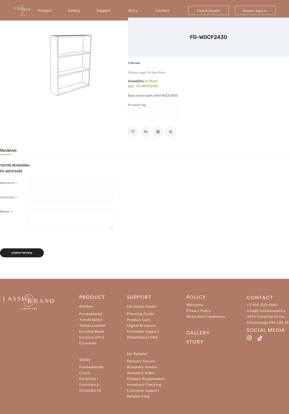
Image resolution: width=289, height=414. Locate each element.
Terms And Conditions (205, 316)
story (195, 342)
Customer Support (143, 331)
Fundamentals (91, 367)
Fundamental (91, 313)
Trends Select (91, 319)
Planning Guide (140, 313)
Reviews (8, 150)
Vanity (85, 359)
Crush (84, 373)
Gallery (74, 10)
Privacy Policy (198, 310)
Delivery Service (141, 361)
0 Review (134, 63)
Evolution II (89, 384)
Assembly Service (142, 367)
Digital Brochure (141, 325)
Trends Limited (92, 325)
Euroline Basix (91, 331)
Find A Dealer (208, 11)
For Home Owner (142, 306)
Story (133, 10)
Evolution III (90, 390)
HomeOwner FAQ (142, 337)
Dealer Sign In (255, 11)
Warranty (194, 304)
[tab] (8, 150)
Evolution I (89, 378)
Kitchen (86, 306)
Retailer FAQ (138, 396)
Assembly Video (141, 373)
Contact (162, 10)
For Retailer (137, 353)
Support (104, 10)
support (139, 297)
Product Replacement (146, 378)
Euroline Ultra (91, 337)
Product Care (138, 319)
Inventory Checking (144, 384)
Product (45, 10)
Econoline (88, 343)
